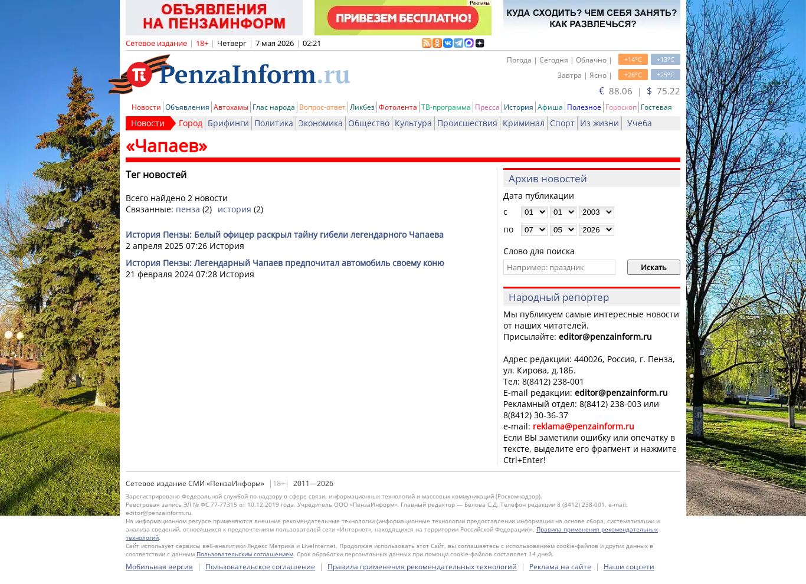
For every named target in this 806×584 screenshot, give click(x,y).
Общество (368, 123)
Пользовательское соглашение (260, 567)
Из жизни (599, 123)
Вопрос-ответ (322, 107)
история (234, 209)
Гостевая (656, 107)
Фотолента (398, 107)
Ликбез (362, 107)
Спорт (562, 123)
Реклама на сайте (560, 567)
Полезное (584, 107)
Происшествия (467, 123)
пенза (188, 209)
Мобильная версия (159, 567)
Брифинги (228, 123)
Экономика (321, 123)
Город (190, 123)
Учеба (639, 123)
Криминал (524, 123)
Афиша (550, 107)
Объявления (187, 107)
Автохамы (231, 107)
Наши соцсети (629, 567)
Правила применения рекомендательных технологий (422, 567)
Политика (273, 123)
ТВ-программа (446, 107)
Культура (413, 123)
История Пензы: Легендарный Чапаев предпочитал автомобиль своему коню (285, 262)
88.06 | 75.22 (639, 91)
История (518, 107)
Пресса (487, 107)
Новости (146, 107)
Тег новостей (156, 174)
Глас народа (274, 107)
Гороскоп (621, 107)
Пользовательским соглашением (244, 554)
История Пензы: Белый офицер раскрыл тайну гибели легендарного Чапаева (285, 234)
